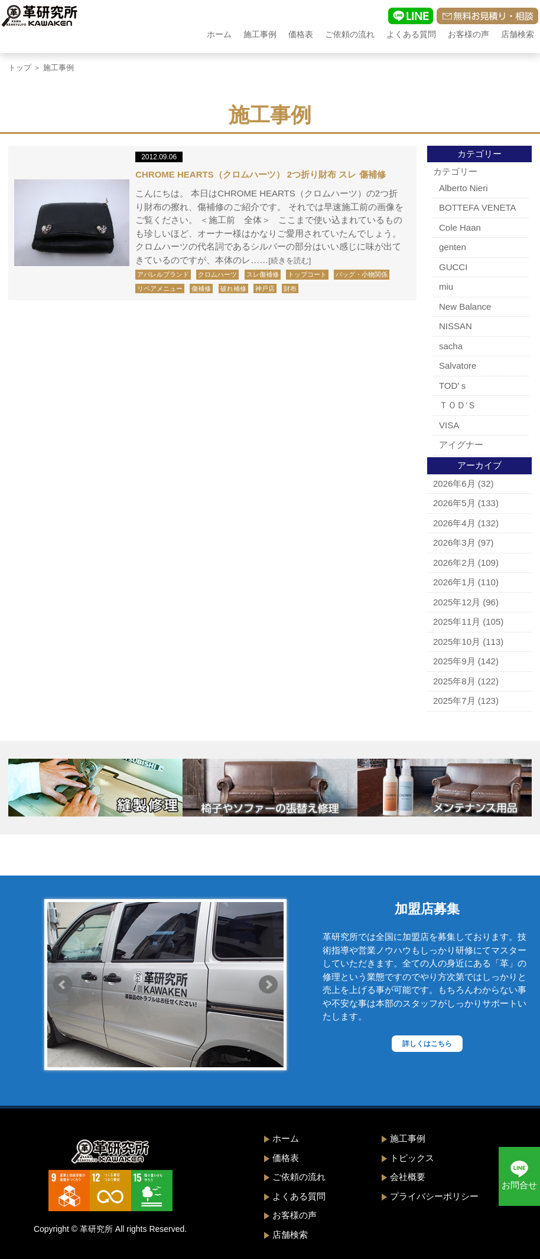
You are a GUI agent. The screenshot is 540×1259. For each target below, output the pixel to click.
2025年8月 (454, 681)
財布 (290, 288)
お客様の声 (468, 34)
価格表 (300, 34)
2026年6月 (454, 483)
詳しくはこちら (427, 1044)
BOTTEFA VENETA (477, 207)
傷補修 (201, 288)
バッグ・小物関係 (362, 274)
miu (446, 286)
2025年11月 (456, 622)
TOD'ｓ (453, 386)
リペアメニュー (160, 288)
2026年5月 (454, 503)
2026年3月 (454, 542)
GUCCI (453, 267)
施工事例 (259, 34)
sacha (451, 346)
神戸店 (265, 288)
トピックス (412, 1158)
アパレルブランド (163, 274)
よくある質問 (411, 34)
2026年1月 (454, 582)
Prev (62, 984)
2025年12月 (456, 602)
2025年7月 (454, 701)
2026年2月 (454, 563)
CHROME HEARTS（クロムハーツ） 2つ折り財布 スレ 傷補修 (260, 174)
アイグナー (461, 445)
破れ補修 (233, 288)
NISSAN (455, 326)
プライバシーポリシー (434, 1196)
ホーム (219, 34)
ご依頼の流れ (350, 34)
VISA (449, 425)
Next (268, 984)
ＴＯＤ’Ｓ (457, 405)
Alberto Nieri (463, 188)
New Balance (465, 306)
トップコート (307, 274)
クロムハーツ (217, 274)
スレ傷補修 (262, 274)
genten (452, 247)
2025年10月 (456, 642)
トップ (19, 67)
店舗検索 (517, 34)
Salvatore (457, 365)
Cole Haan (460, 227)
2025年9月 (454, 661)
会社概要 (407, 1177)
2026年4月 (454, 523)
